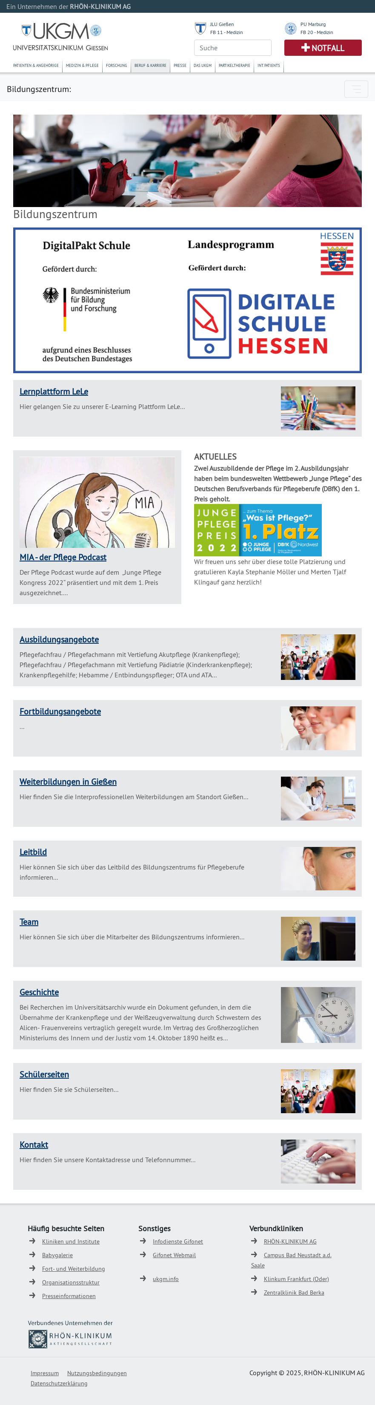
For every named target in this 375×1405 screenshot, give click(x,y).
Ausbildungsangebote (59, 639)
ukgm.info (166, 1279)
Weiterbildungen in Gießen (68, 781)
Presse (180, 65)
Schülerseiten (44, 1074)
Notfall (328, 48)
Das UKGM (203, 65)
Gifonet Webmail (174, 1255)
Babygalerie (57, 1255)
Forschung (116, 65)
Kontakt (34, 1144)
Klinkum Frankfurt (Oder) (296, 1279)
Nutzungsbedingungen (97, 1373)
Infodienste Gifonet (178, 1241)
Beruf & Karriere (150, 65)
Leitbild (33, 851)
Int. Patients (269, 65)
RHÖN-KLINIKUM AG (290, 1241)
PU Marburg (313, 24)
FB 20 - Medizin (317, 32)
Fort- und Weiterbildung (73, 1269)
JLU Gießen (222, 24)
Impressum (45, 1373)
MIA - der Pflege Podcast (63, 557)
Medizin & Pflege (82, 65)
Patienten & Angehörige (36, 65)
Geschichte (39, 992)
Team (29, 921)
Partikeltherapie (234, 65)
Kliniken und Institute (71, 1241)
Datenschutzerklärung (59, 1383)
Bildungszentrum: (39, 88)
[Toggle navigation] (356, 89)
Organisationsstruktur (71, 1282)
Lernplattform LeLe (54, 391)
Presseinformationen (69, 1296)
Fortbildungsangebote (60, 711)
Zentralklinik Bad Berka (294, 1292)
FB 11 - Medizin (226, 32)
